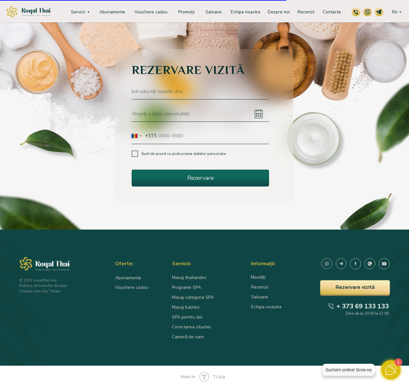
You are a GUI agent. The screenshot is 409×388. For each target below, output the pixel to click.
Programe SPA (186, 287)
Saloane (213, 12)
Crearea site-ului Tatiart (39, 291)
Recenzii (305, 12)
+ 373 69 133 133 (362, 306)
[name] (200, 91)
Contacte (332, 12)
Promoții (186, 12)
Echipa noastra (245, 12)
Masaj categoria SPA (193, 297)
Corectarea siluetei (191, 327)
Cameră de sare (188, 337)
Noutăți (258, 277)
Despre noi (279, 12)
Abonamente (112, 12)
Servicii (78, 12)
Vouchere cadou (151, 12)
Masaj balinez (186, 307)
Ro (394, 12)
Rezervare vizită (355, 287)
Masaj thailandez (189, 278)
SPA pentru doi (187, 317)
